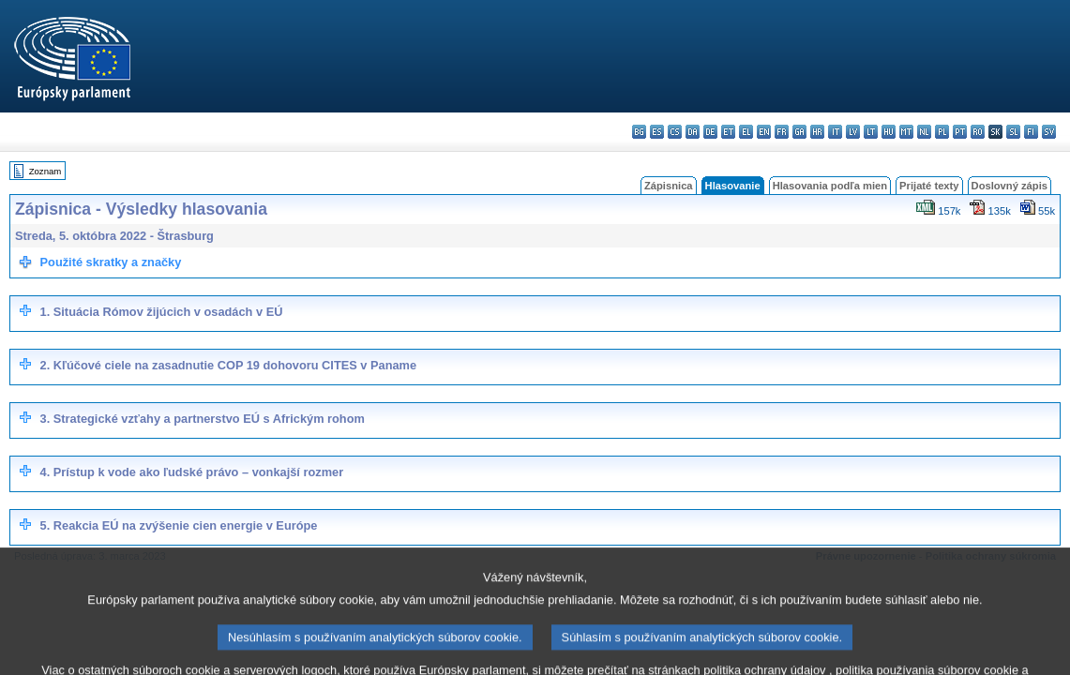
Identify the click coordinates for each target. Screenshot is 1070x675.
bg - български (639, 132)
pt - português (960, 132)
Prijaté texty (928, 185)
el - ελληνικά (746, 132)
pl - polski (942, 132)
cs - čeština (675, 132)
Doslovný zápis (1009, 185)
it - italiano (835, 132)
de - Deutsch (710, 132)
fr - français (782, 132)
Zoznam (45, 171)
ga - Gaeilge (799, 132)
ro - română (978, 132)
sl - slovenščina (1013, 132)
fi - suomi (1031, 132)
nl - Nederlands (924, 132)
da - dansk (693, 132)
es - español (657, 132)
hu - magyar (889, 132)
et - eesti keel (728, 132)
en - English (764, 132)
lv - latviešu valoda (853, 132)
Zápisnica (668, 185)
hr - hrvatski (817, 132)
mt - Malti (906, 132)
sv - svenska (1049, 132)
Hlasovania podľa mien (830, 185)
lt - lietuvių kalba (871, 132)
